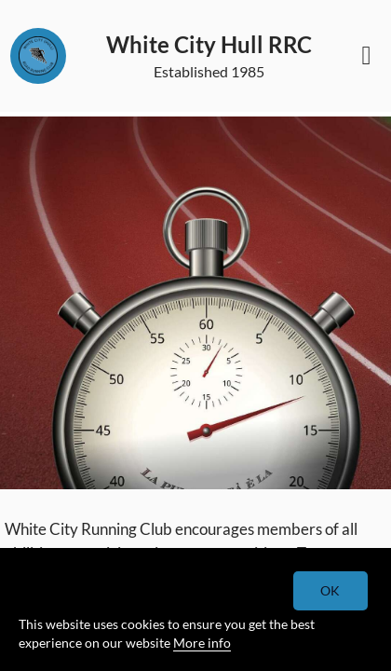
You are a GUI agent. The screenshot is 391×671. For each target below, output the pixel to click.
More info (202, 642)
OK (331, 590)
